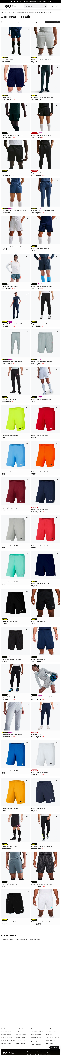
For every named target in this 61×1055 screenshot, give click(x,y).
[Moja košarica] (57, 6)
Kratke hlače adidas (7, 939)
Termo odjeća (35, 1042)
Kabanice (49, 1034)
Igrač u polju (11, 12)
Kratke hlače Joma (21, 939)
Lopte (17, 1031)
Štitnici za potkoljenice (52, 1037)
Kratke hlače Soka (35, 939)
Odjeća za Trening (36, 1044)
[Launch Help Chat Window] (54, 1048)
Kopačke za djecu (21, 1034)
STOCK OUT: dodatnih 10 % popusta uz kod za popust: (35, 1)
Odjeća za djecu (20, 1043)
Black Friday (49, 1043)
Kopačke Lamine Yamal (8, 1040)
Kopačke (3, 1029)
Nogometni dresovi (51, 1031)
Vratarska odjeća (51, 1040)
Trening (3, 12)
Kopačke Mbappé (6, 1037)
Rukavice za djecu (21, 1037)
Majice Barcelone (36, 1034)
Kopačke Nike (20, 1029)
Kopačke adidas (6, 1043)
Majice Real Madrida (37, 1031)
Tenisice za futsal (6, 1031)
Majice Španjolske (51, 1029)
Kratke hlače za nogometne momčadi (28, 12)
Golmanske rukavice (37, 1029)
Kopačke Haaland (6, 1034)
